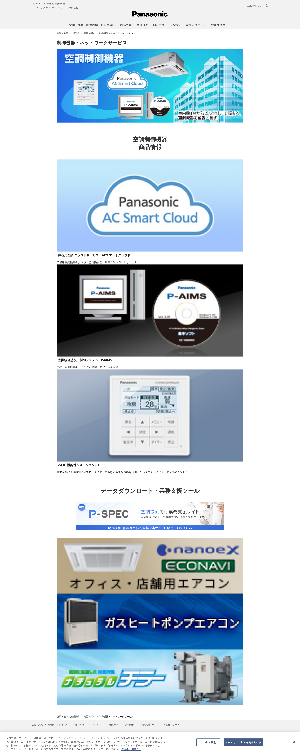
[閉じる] (294, 744)
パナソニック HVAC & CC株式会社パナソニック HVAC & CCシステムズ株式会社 (54, 5)
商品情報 (79, 724)
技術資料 (129, 724)
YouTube (55, 732)
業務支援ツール (149, 724)
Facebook (71, 732)
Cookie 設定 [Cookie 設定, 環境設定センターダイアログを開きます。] (208, 744)
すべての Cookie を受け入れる (243, 744)
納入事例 (114, 724)
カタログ (96, 724)
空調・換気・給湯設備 (68, 33)
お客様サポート (171, 724)
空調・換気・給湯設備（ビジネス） (49, 724)
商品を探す (89, 33)
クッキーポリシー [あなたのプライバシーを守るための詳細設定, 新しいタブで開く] (131, 751)
